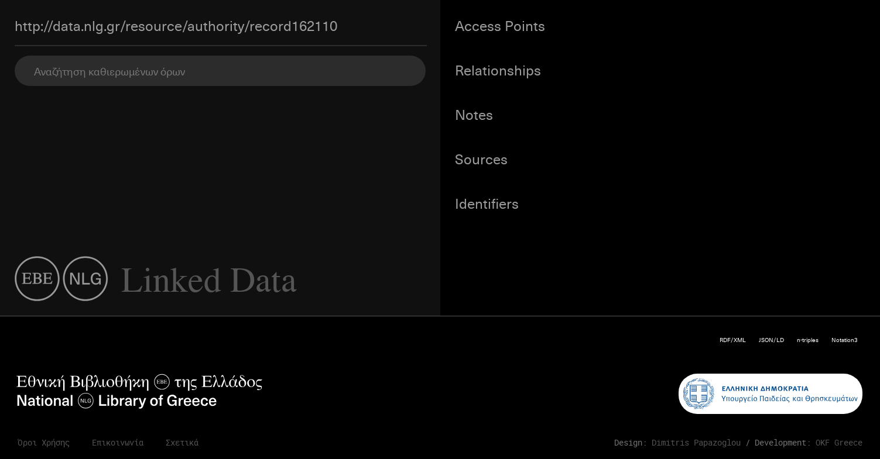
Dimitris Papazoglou (696, 442)
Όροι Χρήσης (44, 442)
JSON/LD (771, 339)
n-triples (808, 339)
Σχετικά (182, 442)
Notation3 (844, 339)
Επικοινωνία (117, 442)
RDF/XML (733, 339)
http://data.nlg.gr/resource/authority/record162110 (176, 25)
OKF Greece (839, 442)
